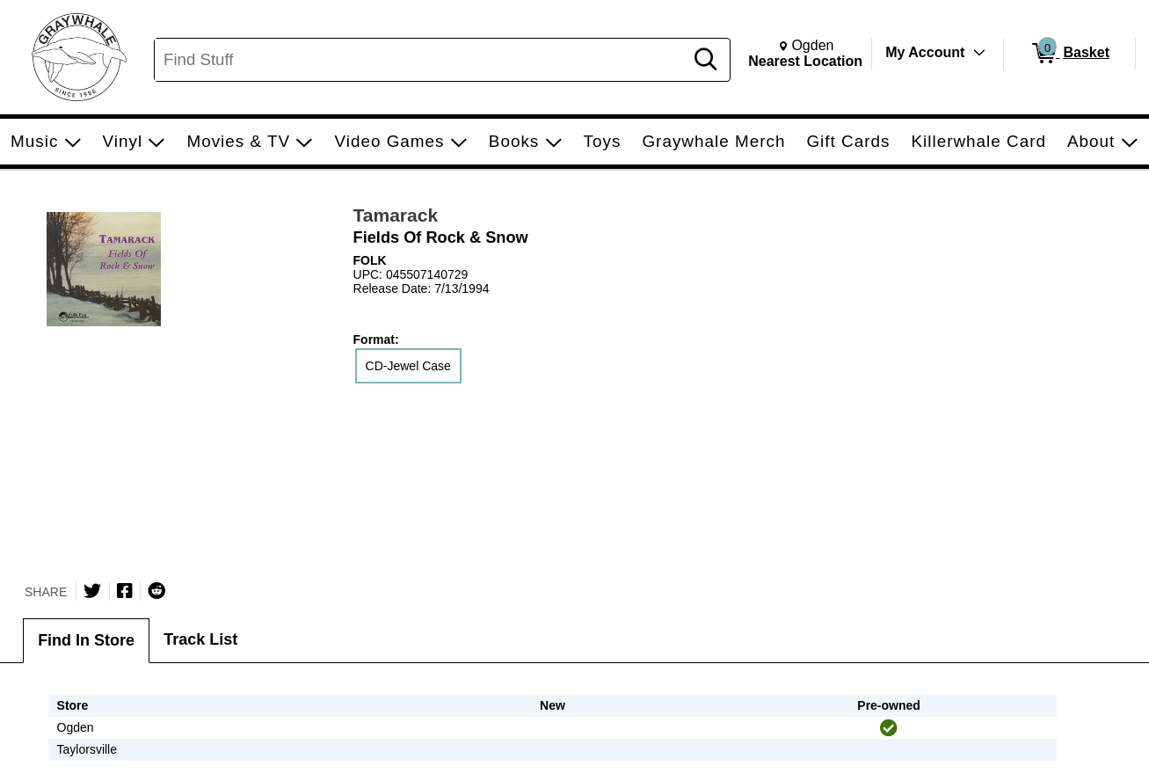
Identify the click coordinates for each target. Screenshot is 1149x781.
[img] (889, 728)
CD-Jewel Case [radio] (408, 366)
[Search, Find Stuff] (421, 60)
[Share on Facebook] (125, 591)
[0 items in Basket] (1069, 53)
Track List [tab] (200, 639)
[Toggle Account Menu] (979, 52)
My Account (924, 52)
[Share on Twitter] (92, 591)
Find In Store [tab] (86, 640)
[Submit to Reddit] (156, 591)
